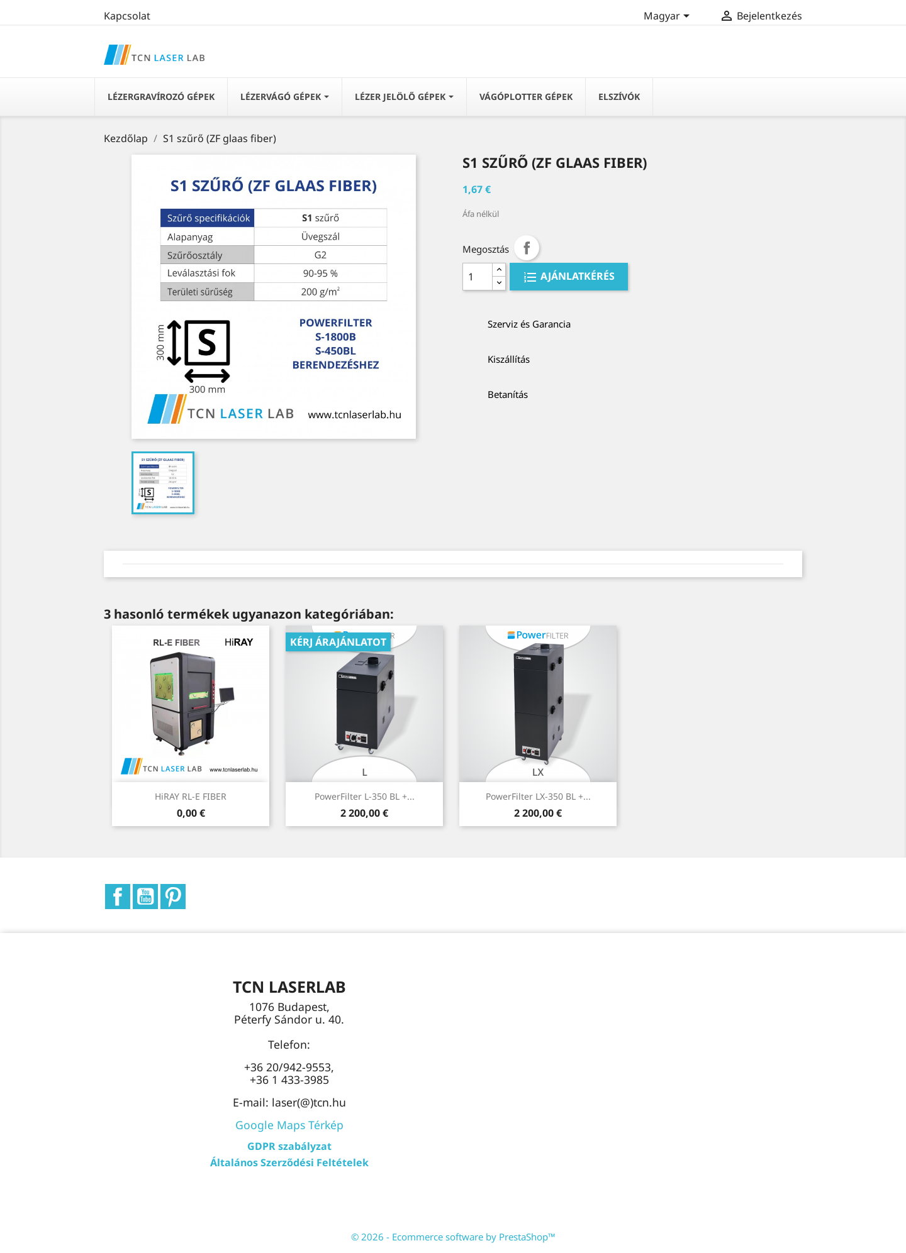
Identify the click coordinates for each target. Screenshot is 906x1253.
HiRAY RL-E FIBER (190, 796)
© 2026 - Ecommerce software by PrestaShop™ (453, 1236)
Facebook (117, 896)
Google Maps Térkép (289, 1124)
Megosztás (526, 247)
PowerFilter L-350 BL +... (365, 796)
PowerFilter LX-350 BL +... (538, 796)
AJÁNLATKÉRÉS (576, 277)
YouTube (145, 896)
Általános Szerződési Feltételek (289, 1162)
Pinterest (173, 896)
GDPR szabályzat (289, 1146)
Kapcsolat (127, 16)
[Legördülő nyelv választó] (669, 17)
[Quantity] (477, 276)
